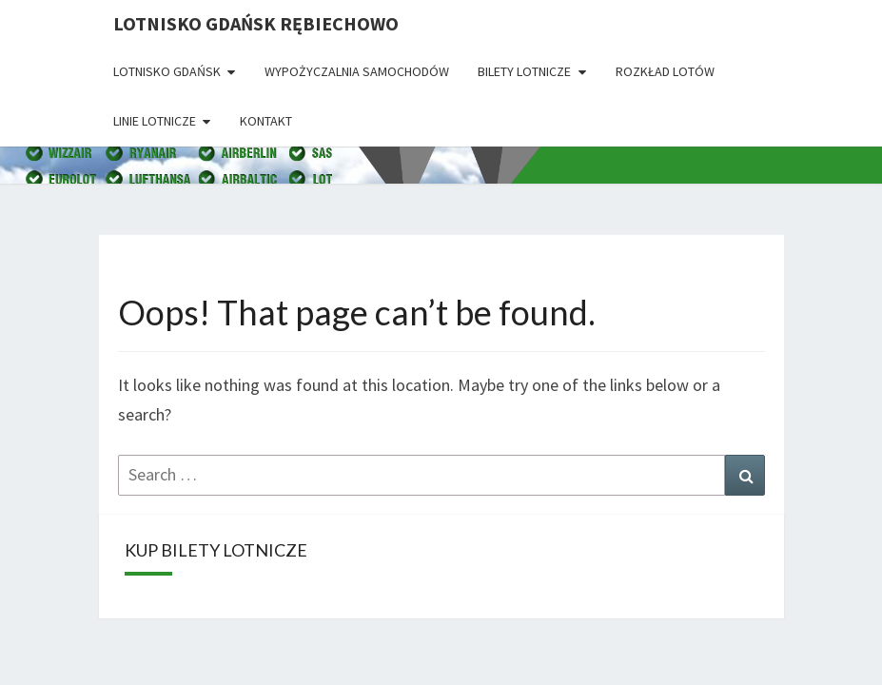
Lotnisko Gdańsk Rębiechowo (256, 23)
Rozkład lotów (665, 71)
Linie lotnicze (154, 120)
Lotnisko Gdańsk (167, 71)
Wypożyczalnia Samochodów (357, 71)
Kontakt (266, 120)
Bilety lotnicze (524, 71)
